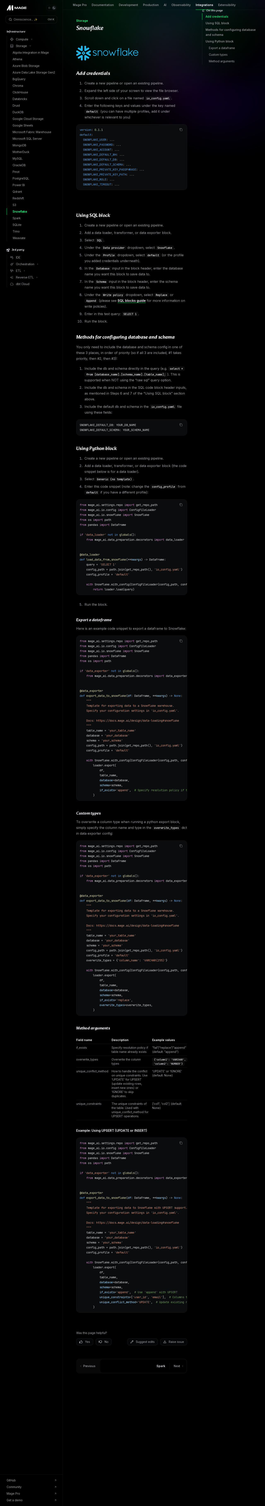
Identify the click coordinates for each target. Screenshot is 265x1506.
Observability (181, 6)
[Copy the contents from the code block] (181, 129)
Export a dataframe (222, 48)
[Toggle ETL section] (33, 270)
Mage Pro (80, 6)
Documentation (103, 6)
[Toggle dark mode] (51, 8)
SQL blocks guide (132, 301)
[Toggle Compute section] (33, 39)
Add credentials (217, 16)
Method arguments (222, 61)
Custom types (218, 54)
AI (165, 6)
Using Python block (220, 41)
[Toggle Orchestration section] (33, 264)
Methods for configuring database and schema (231, 32)
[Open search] (31, 19)
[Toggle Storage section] (33, 46)
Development (128, 6)
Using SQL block (217, 23)
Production (151, 6)
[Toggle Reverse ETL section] (33, 277)
